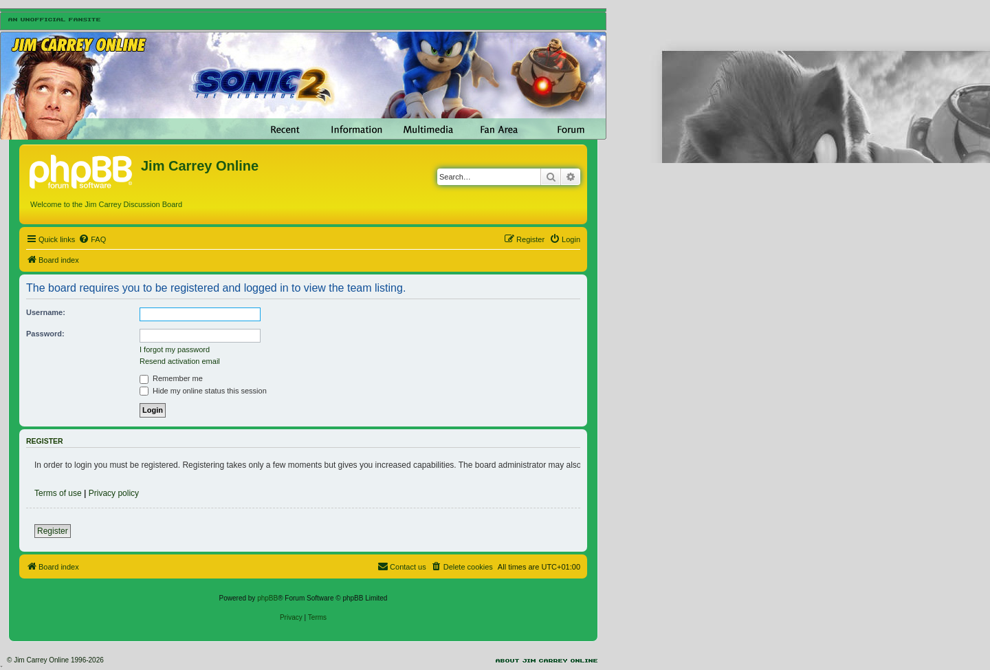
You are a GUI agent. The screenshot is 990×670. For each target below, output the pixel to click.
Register (52, 531)
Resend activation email (180, 361)
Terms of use (58, 493)
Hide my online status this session (203, 391)
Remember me (171, 378)
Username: (45, 312)
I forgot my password (175, 349)
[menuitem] (92, 239)
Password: (45, 333)
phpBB (267, 598)
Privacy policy (114, 493)
